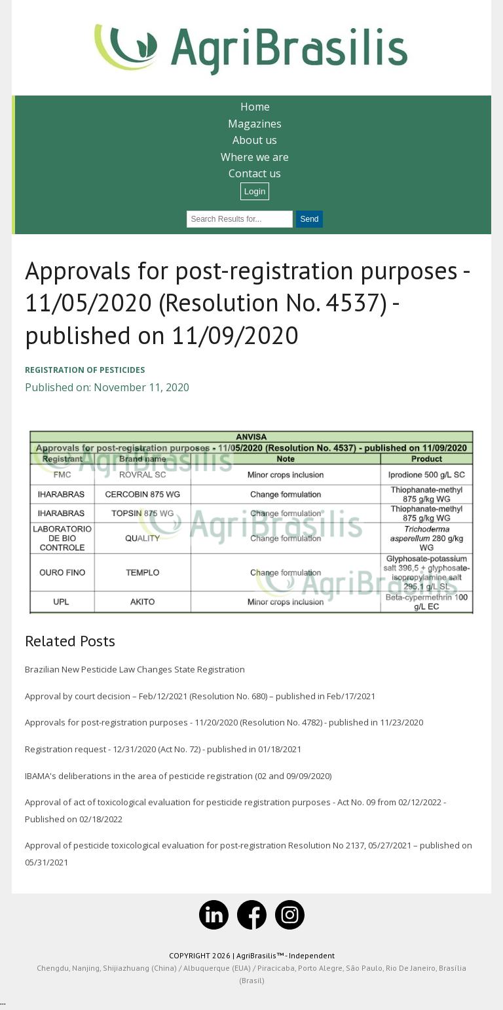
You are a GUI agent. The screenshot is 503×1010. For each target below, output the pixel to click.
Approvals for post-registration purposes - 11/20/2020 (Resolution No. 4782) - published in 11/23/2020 (224, 722)
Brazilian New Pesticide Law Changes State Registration (135, 669)
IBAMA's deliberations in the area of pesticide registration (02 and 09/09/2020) (178, 776)
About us (255, 140)
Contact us (255, 173)
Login (255, 191)
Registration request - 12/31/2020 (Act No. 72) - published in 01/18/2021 (163, 749)
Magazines (255, 123)
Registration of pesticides (85, 369)
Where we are (255, 157)
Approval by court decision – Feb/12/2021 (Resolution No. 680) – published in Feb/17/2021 (200, 696)
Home (255, 106)
